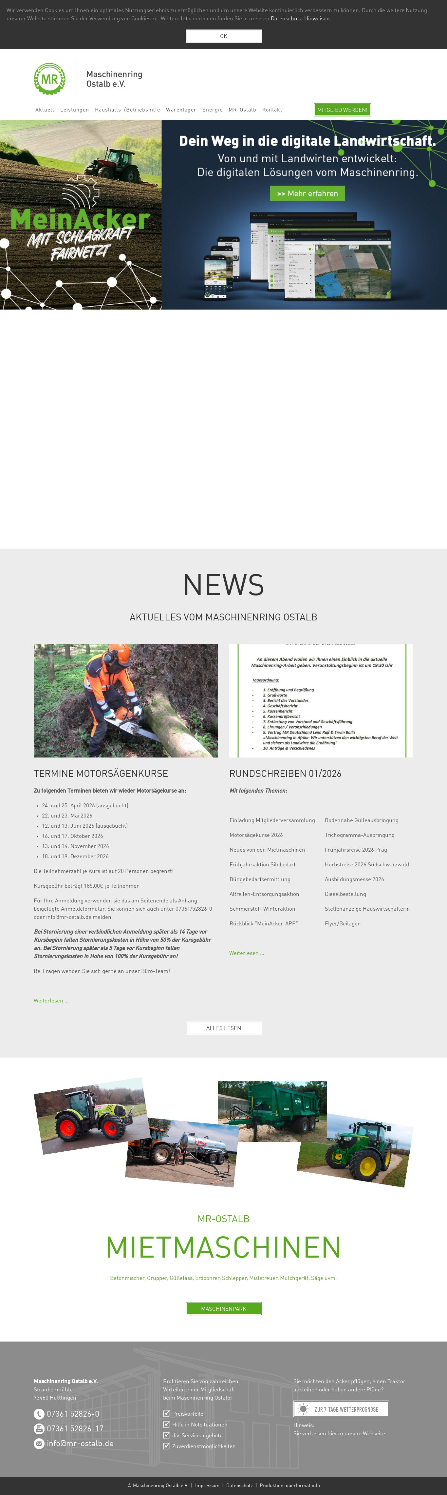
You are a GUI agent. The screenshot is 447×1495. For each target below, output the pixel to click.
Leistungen (74, 110)
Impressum (207, 1486)
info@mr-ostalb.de (80, 1444)
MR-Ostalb (242, 110)
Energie (212, 110)
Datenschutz (239, 1486)
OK (223, 36)
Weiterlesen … (51, 1001)
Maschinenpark (223, 1309)
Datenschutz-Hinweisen (300, 19)
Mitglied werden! (342, 110)
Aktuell (44, 110)
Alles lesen (223, 1028)
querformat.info (303, 1486)
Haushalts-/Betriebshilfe (127, 110)
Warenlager (181, 110)
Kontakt (272, 110)
